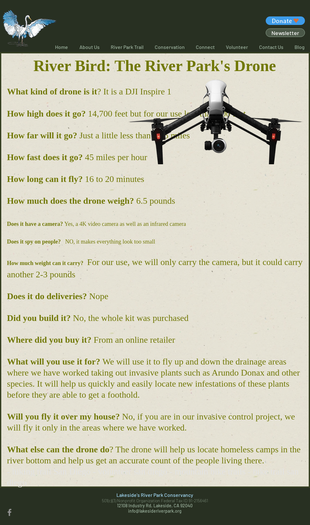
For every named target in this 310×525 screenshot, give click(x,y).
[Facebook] (9, 512)
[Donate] (285, 20)
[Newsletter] (285, 32)
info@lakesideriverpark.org (155, 511)
